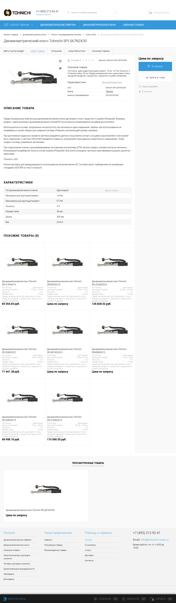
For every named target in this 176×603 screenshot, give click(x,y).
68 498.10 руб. (22, 441)
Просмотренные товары (88, 463)
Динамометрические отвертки (58, 25)
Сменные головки (133, 25)
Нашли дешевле (148, 86)
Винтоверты (9, 579)
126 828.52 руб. (112, 305)
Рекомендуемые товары (55, 550)
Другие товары (111, 190)
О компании (90, 545)
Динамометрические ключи (99, 25)
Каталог (88, 540)
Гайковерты (9, 574)
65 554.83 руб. (22, 305)
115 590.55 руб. (67, 441)
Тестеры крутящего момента (17, 564)
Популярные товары (53, 545)
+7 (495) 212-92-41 (47, 11)
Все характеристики (112, 82)
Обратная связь (15, 599)
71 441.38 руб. (22, 373)
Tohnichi (109, 91)
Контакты (89, 560)
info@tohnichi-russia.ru (155, 539)
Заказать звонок (43, 14)
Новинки (48, 540)
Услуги (88, 550)
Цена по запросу (67, 305)
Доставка (89, 555)
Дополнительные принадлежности (19, 569)
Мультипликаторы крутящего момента (17, 557)
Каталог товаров (19, 25)
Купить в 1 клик (155, 77)
